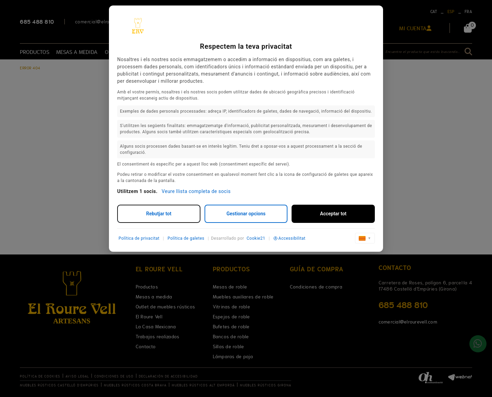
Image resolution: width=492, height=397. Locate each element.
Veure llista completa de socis (196, 191)
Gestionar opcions (246, 213)
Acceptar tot (333, 213)
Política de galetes (186, 238)
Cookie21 (256, 238)
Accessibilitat (289, 238)
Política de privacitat (139, 238)
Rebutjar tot (159, 213)
